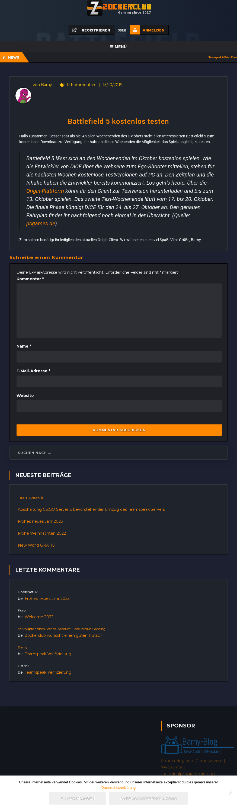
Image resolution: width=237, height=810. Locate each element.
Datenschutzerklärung (118, 788)
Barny (23, 647)
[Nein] (230, 793)
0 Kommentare (82, 84)
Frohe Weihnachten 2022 (42, 533)
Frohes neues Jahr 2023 (40, 521)
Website (25, 395)
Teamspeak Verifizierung (48, 653)
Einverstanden (77, 798)
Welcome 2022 (39, 616)
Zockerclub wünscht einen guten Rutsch (63, 635)
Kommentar (30, 278)
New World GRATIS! (37, 545)
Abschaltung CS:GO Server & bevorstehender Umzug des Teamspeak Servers (91, 509)
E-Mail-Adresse (33, 370)
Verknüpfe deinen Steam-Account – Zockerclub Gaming (61, 629)
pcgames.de (40, 223)
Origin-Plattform (45, 191)
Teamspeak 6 (30, 497)
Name (24, 346)
